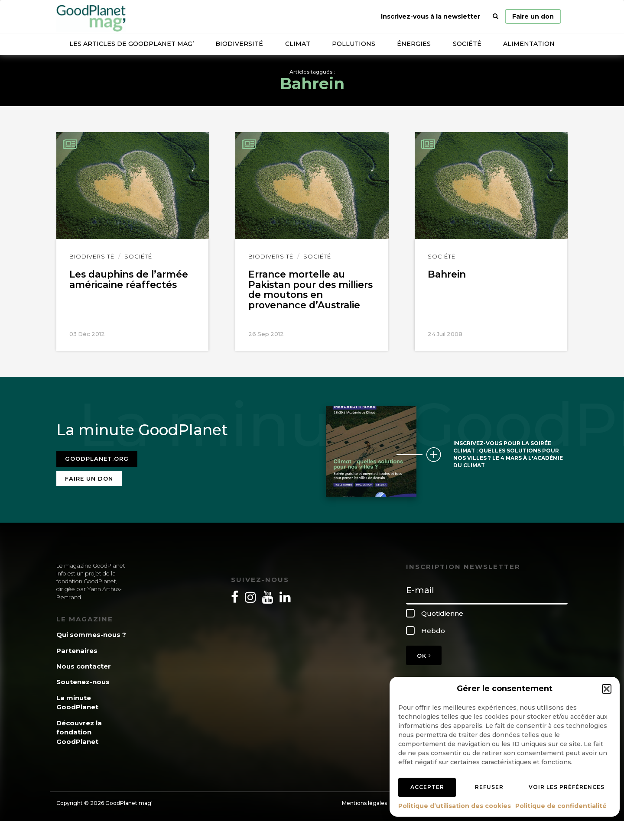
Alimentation (529, 44)
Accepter (427, 787)
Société (467, 44)
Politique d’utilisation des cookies (454, 806)
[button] (606, 689)
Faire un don (533, 16)
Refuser (489, 787)
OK (424, 653)
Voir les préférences (566, 787)
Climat (297, 44)
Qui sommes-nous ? (91, 632)
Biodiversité (239, 44)
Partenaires (77, 648)
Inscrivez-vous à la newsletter (430, 16)
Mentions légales (364, 801)
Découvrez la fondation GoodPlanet (79, 729)
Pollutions (353, 44)
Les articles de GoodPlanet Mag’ (131, 44)
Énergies (414, 44)
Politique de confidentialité (561, 806)
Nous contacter (83, 664)
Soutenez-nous (83, 680)
